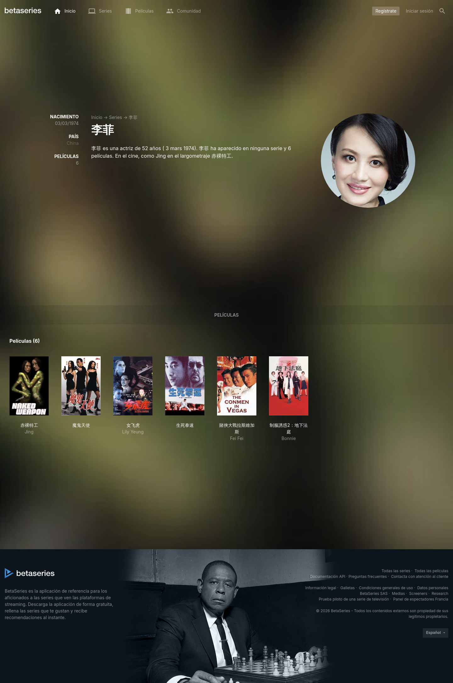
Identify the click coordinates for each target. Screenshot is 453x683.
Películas (226, 315)
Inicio (96, 117)
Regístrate (385, 11)
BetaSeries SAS (374, 593)
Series (115, 117)
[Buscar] (442, 11)
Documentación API (327, 576)
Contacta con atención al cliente (419, 576)
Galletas (347, 587)
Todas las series (396, 570)
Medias (398, 593)
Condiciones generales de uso (386, 587)
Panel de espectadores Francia (420, 599)
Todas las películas (431, 570)
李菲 (133, 117)
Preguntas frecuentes (368, 576)
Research (440, 593)
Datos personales (432, 587)
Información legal (320, 587)
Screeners (418, 593)
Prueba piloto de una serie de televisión (354, 599)
